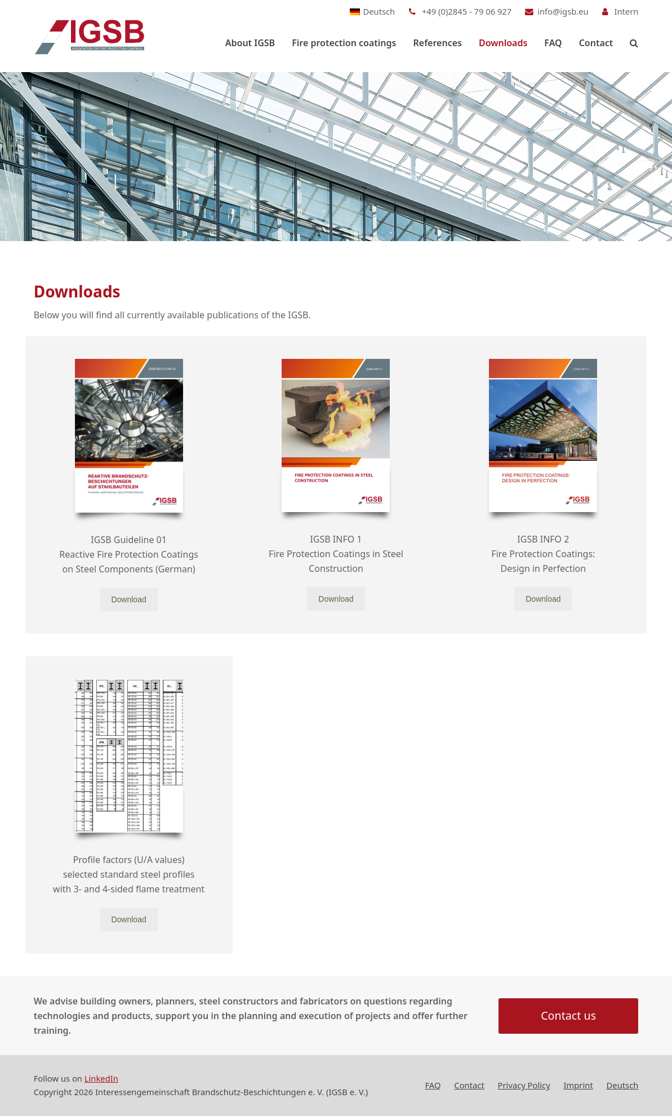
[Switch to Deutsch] (372, 11)
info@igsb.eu (563, 11)
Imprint (578, 1085)
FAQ (432, 1085)
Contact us (568, 1016)
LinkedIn (101, 1078)
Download (128, 599)
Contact (469, 1085)
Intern (626, 11)
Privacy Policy (524, 1085)
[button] (634, 43)
